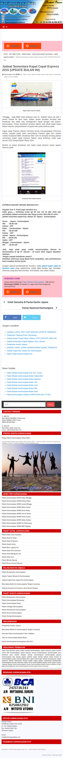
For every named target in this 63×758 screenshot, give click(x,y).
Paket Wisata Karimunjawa (33, 282)
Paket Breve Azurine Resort (12, 563)
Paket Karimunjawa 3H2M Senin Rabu (16, 510)
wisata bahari (43, 657)
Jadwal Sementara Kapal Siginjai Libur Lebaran (26, 341)
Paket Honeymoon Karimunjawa (14, 610)
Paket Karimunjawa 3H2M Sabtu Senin (16, 507)
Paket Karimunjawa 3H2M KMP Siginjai (16, 526)
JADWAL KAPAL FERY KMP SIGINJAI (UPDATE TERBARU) (31, 332)
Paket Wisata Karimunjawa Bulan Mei (22, 388)
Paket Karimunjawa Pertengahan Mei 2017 (17, 641)
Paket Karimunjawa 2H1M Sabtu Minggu (17, 498)
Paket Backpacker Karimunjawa (14, 572)
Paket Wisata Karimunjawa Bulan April (22, 391)
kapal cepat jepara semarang (42, 54)
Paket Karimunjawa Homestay (13, 600)
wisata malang (43, 666)
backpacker (52, 659)
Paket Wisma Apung (9, 560)
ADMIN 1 (13, 45)
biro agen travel (14, 54)
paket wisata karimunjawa (30, 650)
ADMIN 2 (32, 45)
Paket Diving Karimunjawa (11, 616)
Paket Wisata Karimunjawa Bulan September (25, 376)
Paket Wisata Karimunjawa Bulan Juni (22, 385)
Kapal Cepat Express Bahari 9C (20, 354)
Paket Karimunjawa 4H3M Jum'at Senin (16, 514)
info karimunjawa (13, 653)
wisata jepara (21, 657)
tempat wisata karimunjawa (32, 655)
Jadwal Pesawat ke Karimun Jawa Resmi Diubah (20, 588)
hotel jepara (52, 662)
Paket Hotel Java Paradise (11, 535)
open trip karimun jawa (11, 650)
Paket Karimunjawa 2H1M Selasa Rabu (16, 501)
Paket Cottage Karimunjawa (12, 607)
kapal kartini (45, 664)
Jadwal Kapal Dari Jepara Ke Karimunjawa (24, 351)
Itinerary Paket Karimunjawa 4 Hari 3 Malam (18, 634)
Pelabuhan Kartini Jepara (17, 344)
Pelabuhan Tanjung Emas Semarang (21, 335)
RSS (60, 755)
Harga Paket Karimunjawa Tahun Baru (16, 438)
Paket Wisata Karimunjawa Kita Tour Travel (24, 373)
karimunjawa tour (54, 653)
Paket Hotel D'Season (10, 541)
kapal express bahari (11, 77)
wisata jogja (33, 666)
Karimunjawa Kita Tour (20, 749)
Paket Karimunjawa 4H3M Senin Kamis (16, 517)
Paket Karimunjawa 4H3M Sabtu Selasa (16, 520)
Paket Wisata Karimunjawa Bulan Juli (22, 382)
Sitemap (55, 755)
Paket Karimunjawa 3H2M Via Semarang (17, 523)
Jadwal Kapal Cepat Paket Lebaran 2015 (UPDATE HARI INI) (32, 338)
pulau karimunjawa (19, 659)
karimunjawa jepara (53, 655)
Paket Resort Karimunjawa (12, 613)
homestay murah (20, 661)
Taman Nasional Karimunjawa (37, 308)
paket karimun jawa (48, 650)
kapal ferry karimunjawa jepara (35, 662)
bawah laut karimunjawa (17, 664)
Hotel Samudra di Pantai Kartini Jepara (28, 302)
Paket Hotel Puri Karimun (11, 551)
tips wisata (43, 659)
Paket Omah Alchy (9, 544)
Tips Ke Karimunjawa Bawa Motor (14, 638)
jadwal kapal (26, 54)
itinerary (20, 662)
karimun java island (10, 655)
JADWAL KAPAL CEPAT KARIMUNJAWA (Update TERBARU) (32, 347)
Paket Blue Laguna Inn (10, 547)
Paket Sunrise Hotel (9, 538)
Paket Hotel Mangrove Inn (11, 554)
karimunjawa (42, 653)
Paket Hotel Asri (8, 557)
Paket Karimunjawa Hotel (11, 603)
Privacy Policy (46, 755)
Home (6, 54)
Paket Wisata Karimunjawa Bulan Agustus (24, 379)
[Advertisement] (32, 32)
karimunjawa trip (8, 657)
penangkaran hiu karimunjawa (17, 666)
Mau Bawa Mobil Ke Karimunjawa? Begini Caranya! (21, 584)
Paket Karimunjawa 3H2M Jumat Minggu (17, 504)
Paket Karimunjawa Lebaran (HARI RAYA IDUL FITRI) (29, 395)
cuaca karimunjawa (33, 664)
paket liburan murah (28, 653)
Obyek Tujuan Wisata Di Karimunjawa (16, 576)
